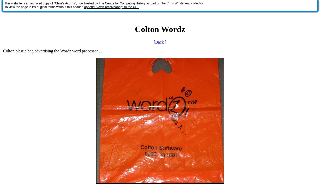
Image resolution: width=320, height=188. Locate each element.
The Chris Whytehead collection (182, 3)
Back (159, 42)
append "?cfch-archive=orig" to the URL (111, 7)
